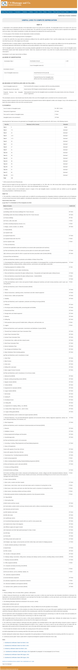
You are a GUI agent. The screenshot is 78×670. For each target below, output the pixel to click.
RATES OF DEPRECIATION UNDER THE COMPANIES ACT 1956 (18, 661)
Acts (41, 12)
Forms (51, 12)
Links (37, 12)
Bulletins (25, 12)
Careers (63, 12)
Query (58, 12)
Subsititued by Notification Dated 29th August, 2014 (18, 651)
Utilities (31, 12)
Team (6, 12)
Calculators (18, 12)
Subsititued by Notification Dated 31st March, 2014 (17, 642)
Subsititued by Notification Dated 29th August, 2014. (17, 654)
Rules (46, 12)
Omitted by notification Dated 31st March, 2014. (16, 648)
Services (11, 12)
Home (2, 12)
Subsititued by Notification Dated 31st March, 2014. (17, 645)
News (55, 12)
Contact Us (73, 12)
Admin (68, 12)
